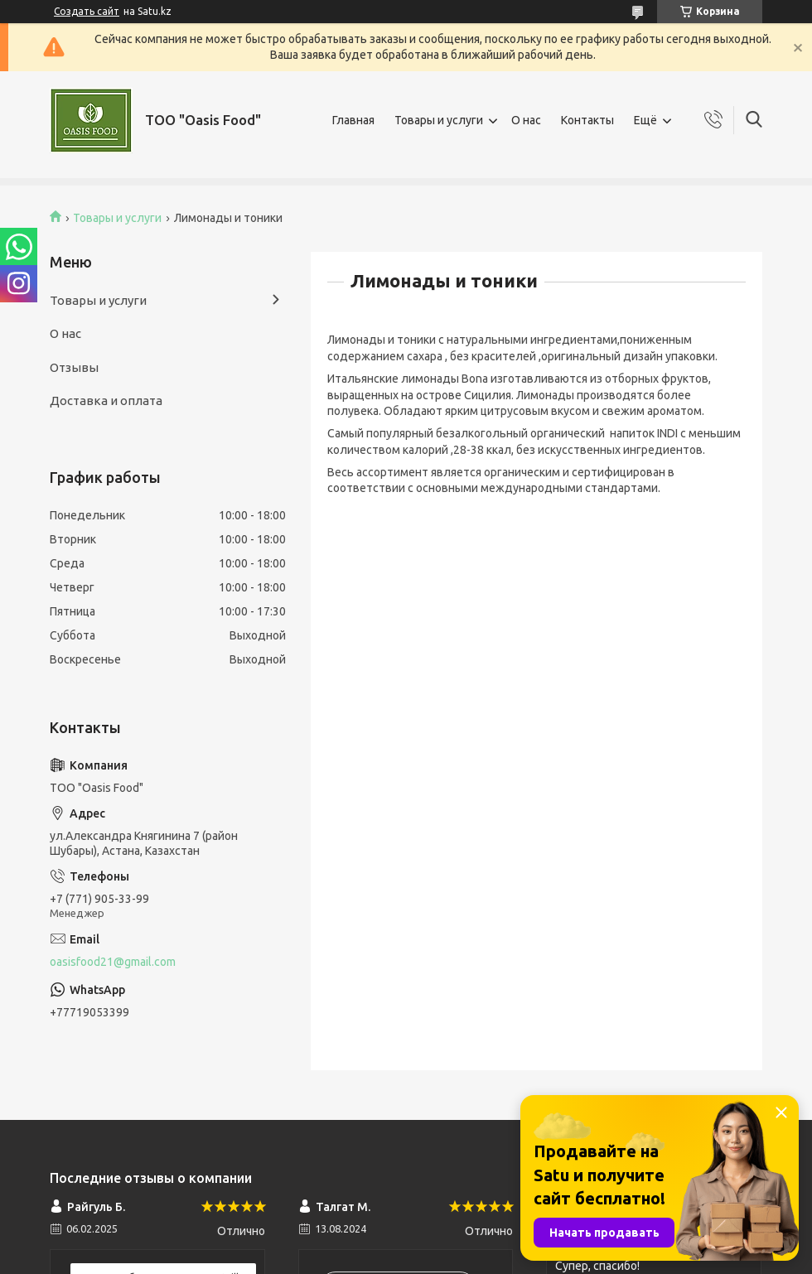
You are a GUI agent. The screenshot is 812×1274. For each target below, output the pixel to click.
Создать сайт (86, 11)
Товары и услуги (438, 120)
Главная (353, 120)
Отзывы (74, 367)
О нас (526, 120)
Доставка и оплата (106, 400)
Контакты (587, 120)
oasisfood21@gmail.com (113, 961)
